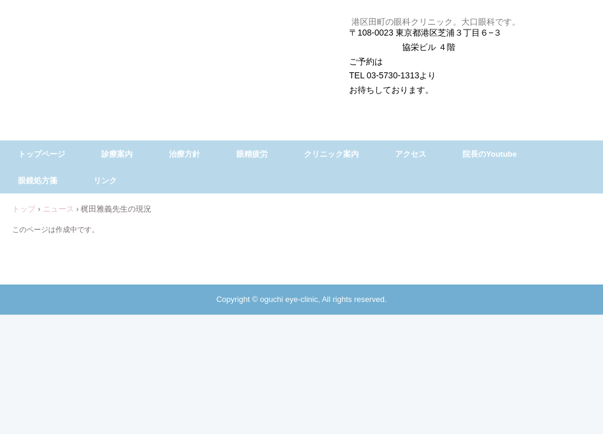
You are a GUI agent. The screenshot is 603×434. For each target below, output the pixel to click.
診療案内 (117, 154)
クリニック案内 (331, 154)
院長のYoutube (490, 154)
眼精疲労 (252, 154)
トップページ (41, 154)
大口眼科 (301, 40)
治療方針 (184, 154)
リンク (105, 180)
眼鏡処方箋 (37, 180)
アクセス (410, 154)
